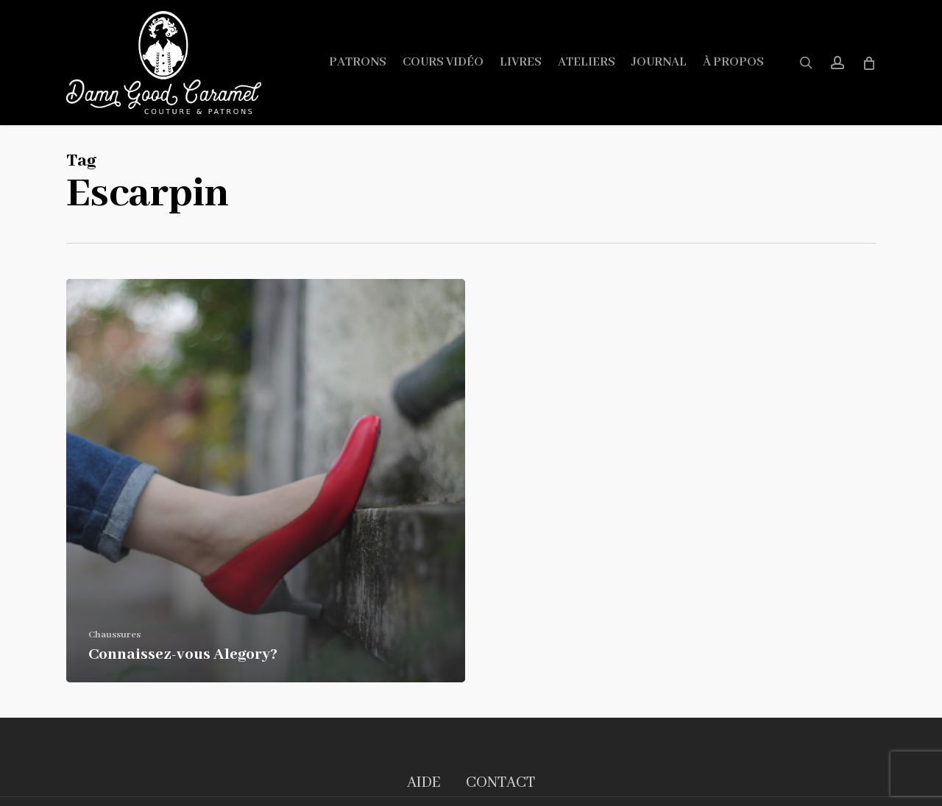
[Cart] (868, 62)
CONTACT (500, 783)
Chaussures (114, 635)
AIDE (424, 783)
